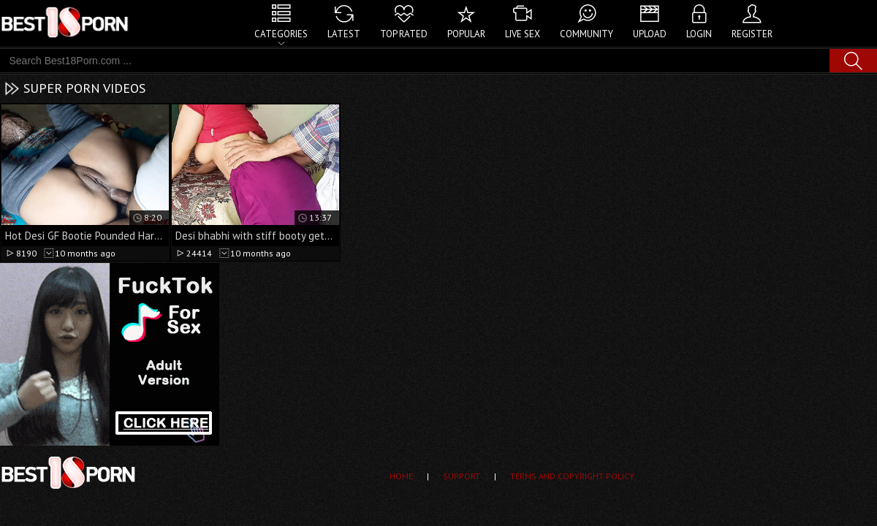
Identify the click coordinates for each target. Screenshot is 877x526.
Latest (343, 34)
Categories (281, 34)
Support (461, 475)
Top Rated (404, 34)
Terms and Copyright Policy (572, 475)
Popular (466, 34)
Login (699, 34)
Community (586, 34)
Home (401, 475)
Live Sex (522, 34)
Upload (650, 34)
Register (752, 34)
